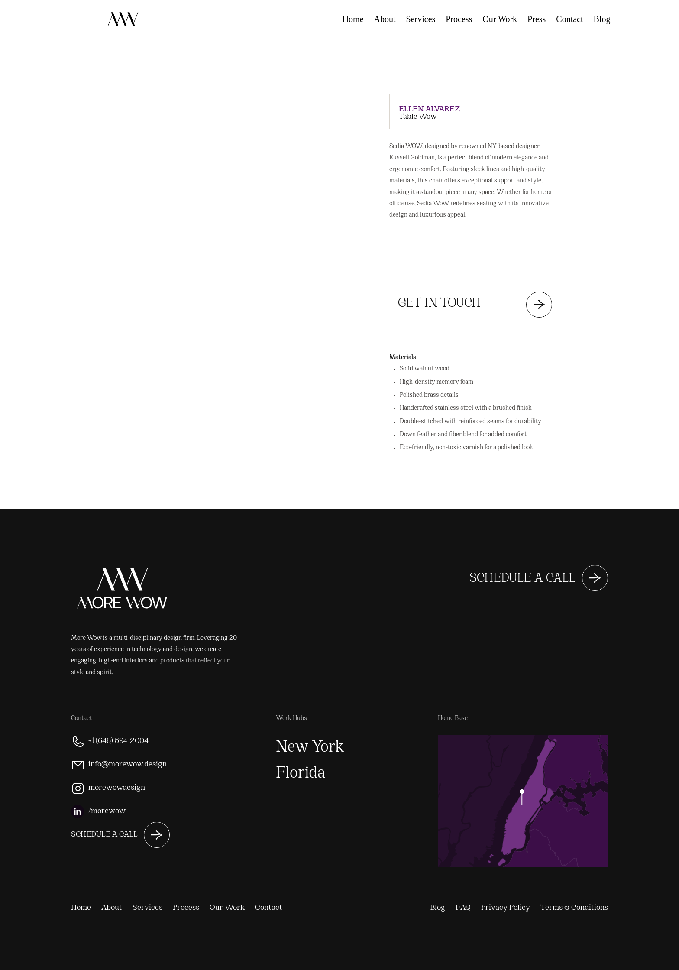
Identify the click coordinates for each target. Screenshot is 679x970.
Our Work (499, 19)
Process (459, 19)
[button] (206, 68)
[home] (52, 8)
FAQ (629, 19)
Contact (569, 19)
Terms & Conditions (574, 908)
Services (421, 19)
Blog (602, 19)
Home (353, 19)
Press (536, 19)
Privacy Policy (505, 908)
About (385, 19)
